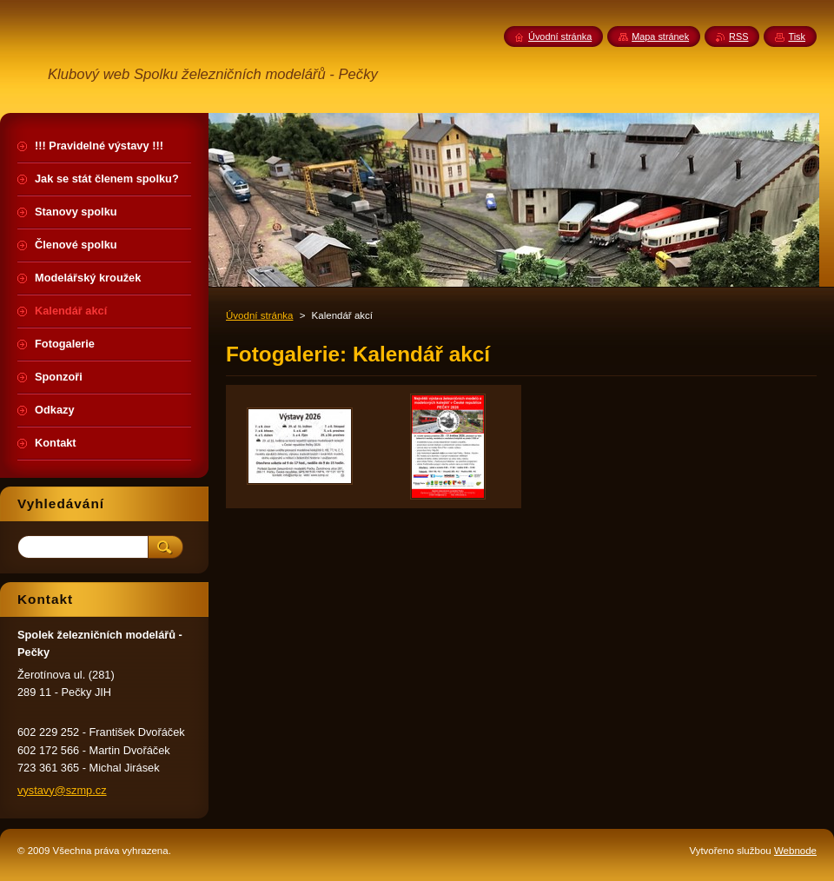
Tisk (796, 36)
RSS (738, 36)
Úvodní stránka (259, 315)
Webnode (795, 850)
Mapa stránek (660, 36)
